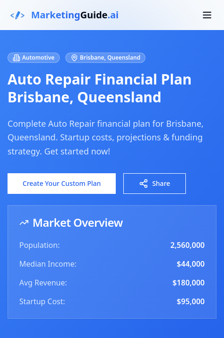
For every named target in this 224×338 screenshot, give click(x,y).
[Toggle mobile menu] (207, 15)
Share (154, 183)
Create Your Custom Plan (62, 183)
